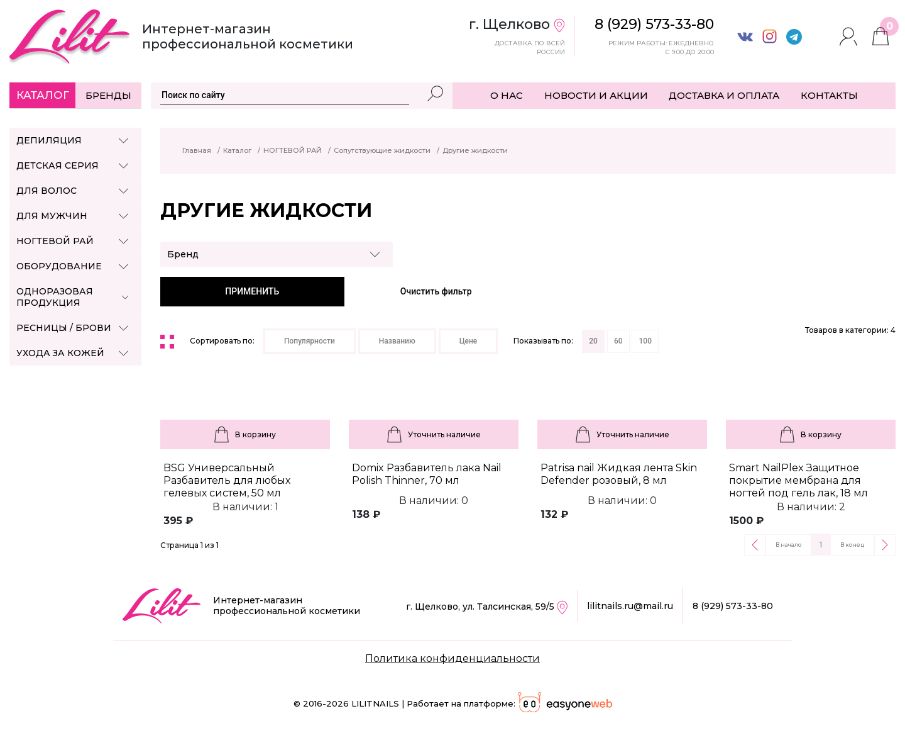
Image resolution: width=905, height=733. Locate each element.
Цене (468, 341)
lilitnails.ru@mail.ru (630, 606)
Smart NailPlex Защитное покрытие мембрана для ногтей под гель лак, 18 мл (798, 480)
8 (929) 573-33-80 (733, 606)
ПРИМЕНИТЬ (252, 291)
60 (618, 341)
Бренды (108, 95)
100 (645, 341)
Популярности (309, 341)
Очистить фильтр (436, 291)
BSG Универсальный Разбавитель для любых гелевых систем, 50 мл (226, 480)
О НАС (506, 95)
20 (593, 341)
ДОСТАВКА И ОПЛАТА (724, 95)
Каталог (42, 95)
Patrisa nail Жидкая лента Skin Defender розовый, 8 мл (618, 474)
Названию (397, 341)
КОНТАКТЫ (829, 95)
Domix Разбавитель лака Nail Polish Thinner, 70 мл (427, 474)
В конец (852, 544)
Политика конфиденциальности (452, 658)
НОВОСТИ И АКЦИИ (596, 95)
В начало (788, 544)
